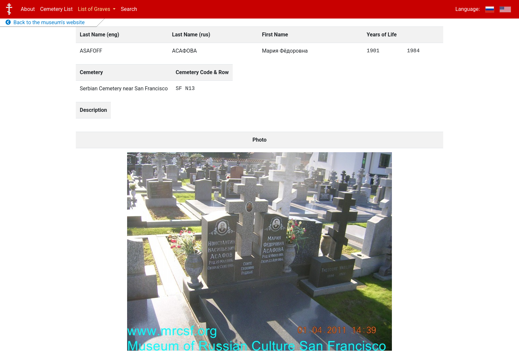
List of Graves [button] (95, 9)
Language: (467, 9)
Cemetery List (56, 9)
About (28, 9)
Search (129, 9)
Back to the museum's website (45, 22)
